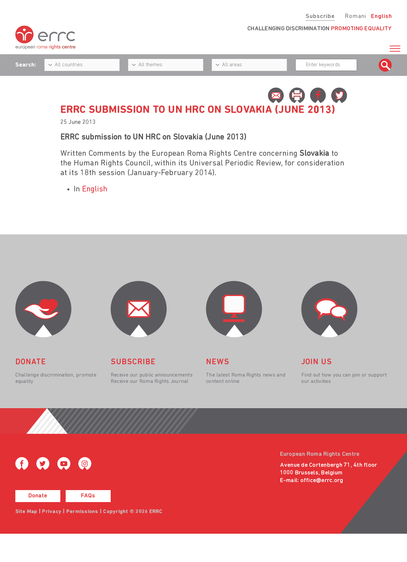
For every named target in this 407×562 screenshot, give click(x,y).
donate (30, 362)
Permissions (82, 511)
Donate (37, 496)
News (217, 362)
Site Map (26, 511)
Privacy (51, 511)
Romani (355, 16)
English (381, 16)
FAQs (88, 496)
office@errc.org (321, 480)
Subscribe (320, 16)
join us (316, 362)
